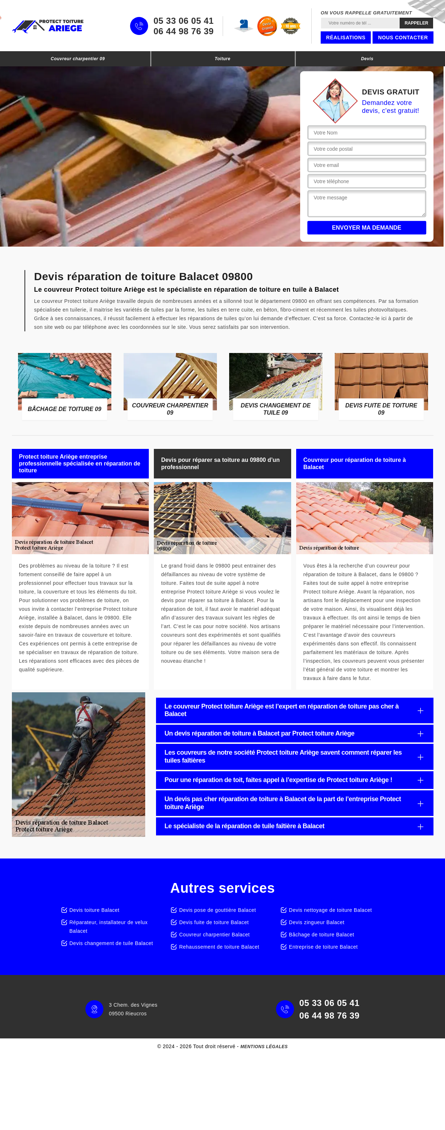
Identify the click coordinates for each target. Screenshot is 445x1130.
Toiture (223, 58)
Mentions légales (264, 1046)
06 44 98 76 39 (183, 31)
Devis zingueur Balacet (316, 922)
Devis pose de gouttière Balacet (217, 910)
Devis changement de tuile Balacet (111, 943)
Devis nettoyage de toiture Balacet (330, 910)
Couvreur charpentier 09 (78, 58)
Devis (367, 58)
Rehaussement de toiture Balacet (219, 947)
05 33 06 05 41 (183, 21)
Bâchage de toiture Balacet (321, 934)
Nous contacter (403, 37)
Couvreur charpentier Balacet (214, 934)
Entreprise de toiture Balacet (323, 947)
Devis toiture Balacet (95, 910)
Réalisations (345, 37)
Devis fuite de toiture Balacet (214, 922)
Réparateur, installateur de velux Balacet (109, 926)
